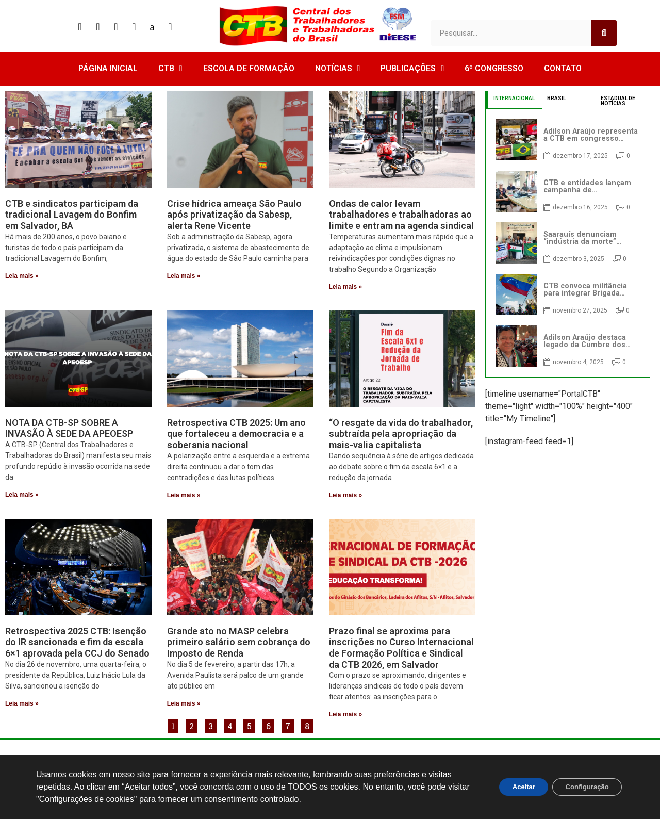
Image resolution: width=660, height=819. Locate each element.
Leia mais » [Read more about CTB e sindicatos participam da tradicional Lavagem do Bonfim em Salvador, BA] (22, 276)
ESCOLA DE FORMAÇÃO (248, 68)
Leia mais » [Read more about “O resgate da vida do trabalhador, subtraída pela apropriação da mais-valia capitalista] (345, 495)
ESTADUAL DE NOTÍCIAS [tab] (618, 100)
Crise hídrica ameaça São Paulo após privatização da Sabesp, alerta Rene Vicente (234, 214)
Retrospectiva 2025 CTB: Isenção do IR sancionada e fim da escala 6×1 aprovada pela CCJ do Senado (77, 642)
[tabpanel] (568, 243)
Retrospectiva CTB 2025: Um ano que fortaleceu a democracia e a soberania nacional (236, 433)
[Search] (604, 33)
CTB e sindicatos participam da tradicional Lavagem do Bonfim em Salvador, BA (71, 214)
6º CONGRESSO (494, 68)
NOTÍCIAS (337, 68)
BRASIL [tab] (556, 98)
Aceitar (512, 787)
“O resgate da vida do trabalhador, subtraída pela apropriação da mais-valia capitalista (401, 433)
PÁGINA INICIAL (108, 68)
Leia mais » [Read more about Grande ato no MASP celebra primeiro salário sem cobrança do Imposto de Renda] (184, 703)
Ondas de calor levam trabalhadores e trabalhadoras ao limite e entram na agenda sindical (401, 214)
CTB (170, 68)
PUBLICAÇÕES (412, 68)
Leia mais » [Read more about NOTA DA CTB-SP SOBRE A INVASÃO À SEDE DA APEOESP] (22, 494)
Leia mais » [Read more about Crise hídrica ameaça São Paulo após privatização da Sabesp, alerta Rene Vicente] (184, 276)
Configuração (583, 787)
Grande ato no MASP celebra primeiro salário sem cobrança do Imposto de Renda (238, 642)
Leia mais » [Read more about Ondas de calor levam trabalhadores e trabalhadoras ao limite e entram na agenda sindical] (345, 286)
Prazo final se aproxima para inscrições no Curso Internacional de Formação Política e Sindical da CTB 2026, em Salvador (401, 648)
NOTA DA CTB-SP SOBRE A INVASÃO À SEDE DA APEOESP (69, 428)
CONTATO (563, 68)
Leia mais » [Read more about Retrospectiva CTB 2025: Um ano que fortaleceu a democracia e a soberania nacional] (184, 495)
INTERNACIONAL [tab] (514, 98)
